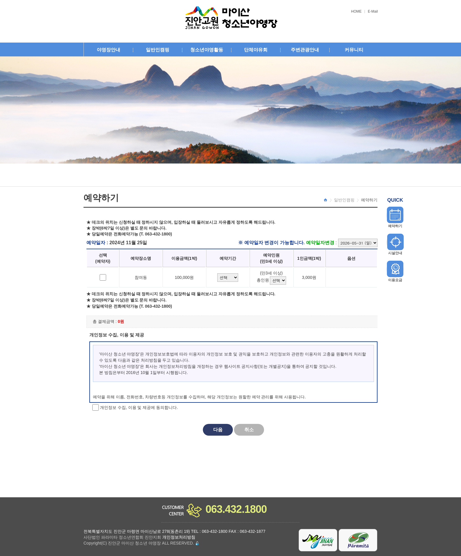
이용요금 (395, 280)
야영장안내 (108, 49)
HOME (356, 11)
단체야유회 (256, 49)
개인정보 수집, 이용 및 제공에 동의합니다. (138, 407)
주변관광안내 (305, 49)
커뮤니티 (354, 49)
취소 (249, 429)
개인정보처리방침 (178, 537)
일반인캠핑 (157, 49)
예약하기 (395, 226)
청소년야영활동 (206, 49)
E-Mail (373, 11)
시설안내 (395, 253)
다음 (218, 429)
